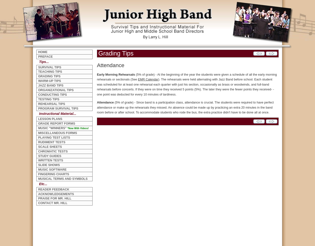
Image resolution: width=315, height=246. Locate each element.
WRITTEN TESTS (50, 160)
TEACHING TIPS (50, 71)
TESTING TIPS (48, 99)
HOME (42, 52)
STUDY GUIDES (49, 156)
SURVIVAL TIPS (49, 67)
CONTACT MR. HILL (52, 203)
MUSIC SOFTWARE (52, 169)
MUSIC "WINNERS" (63, 128)
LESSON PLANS (50, 119)
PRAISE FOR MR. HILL (54, 198)
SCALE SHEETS (50, 147)
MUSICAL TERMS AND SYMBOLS (62, 179)
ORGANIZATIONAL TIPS (56, 90)
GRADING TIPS (49, 76)
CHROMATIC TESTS (53, 151)
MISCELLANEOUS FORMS (57, 133)
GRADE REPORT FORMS (56, 123)
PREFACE (45, 56)
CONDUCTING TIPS (52, 94)
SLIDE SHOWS (49, 165)
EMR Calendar (148, 79)
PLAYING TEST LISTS (54, 137)
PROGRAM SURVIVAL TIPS (58, 108)
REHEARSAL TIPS (51, 104)
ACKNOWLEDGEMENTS (56, 194)
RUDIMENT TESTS (51, 142)
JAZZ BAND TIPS (50, 85)
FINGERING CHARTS (53, 174)
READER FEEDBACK (53, 189)
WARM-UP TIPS (49, 81)
